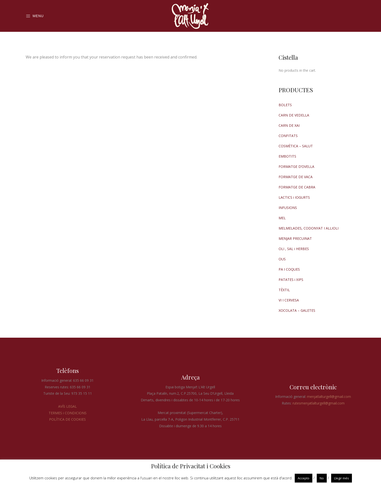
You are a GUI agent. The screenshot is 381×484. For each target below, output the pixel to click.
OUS (282, 259)
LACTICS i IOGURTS (294, 197)
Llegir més (341, 478)
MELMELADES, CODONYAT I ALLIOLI (308, 228)
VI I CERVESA (289, 300)
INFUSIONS (288, 207)
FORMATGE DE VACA (296, 176)
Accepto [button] (303, 478)
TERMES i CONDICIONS (68, 413)
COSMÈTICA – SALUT (296, 146)
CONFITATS (288, 135)
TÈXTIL (284, 290)
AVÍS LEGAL (67, 406)
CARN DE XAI (289, 125)
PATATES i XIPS (291, 279)
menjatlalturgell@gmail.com (329, 396)
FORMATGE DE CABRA (297, 187)
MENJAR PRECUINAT (295, 238)
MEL (282, 218)
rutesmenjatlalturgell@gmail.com (319, 403)
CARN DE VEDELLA (294, 115)
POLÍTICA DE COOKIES (67, 419)
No (322, 478)
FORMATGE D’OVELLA (296, 166)
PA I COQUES (289, 269)
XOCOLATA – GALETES (297, 310)
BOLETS (285, 105)
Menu (35, 16)
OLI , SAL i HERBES (294, 248)
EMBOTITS (287, 156)
